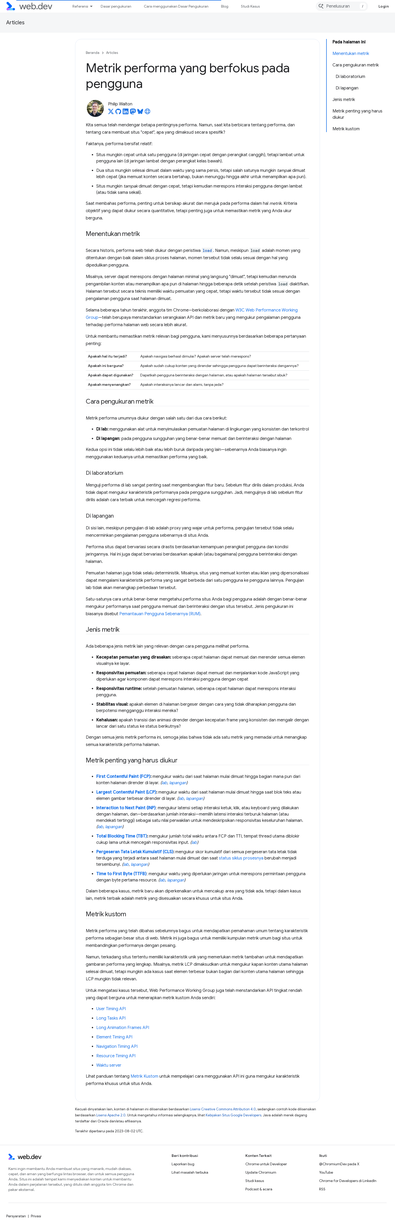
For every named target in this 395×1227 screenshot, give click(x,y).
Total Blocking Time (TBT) (121, 836)
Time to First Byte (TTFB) (121, 874)
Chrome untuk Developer (266, 1164)
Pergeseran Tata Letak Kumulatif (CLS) (134, 852)
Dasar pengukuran (116, 6)
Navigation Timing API (117, 1046)
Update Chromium (260, 1172)
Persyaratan (16, 1216)
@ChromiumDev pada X (339, 1164)
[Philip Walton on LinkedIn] (125, 113)
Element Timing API (114, 1037)
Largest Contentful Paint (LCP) (126, 792)
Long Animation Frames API (122, 1027)
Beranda (92, 52)
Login (384, 6)
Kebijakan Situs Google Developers (233, 1115)
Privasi (36, 1216)
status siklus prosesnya (241, 858)
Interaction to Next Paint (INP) (126, 808)
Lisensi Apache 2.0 (111, 1115)
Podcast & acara (258, 1189)
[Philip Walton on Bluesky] (140, 113)
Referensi (80, 6)
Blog (224, 6)
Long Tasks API (111, 1018)
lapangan (177, 782)
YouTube (326, 1172)
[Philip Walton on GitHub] (118, 113)
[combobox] (342, 6)
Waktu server (108, 1065)
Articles (15, 22)
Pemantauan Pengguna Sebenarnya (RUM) (159, 614)
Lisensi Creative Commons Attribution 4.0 (223, 1109)
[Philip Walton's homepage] (147, 113)
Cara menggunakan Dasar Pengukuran (176, 6)
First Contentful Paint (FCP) (123, 776)
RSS (322, 1189)
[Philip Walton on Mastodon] (133, 113)
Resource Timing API (116, 1056)
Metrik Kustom (144, 1076)
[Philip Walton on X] (111, 113)
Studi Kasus (250, 6)
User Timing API (111, 1008)
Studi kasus (254, 1180)
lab (164, 782)
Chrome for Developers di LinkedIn (347, 1180)
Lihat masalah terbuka (190, 1172)
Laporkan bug (183, 1164)
